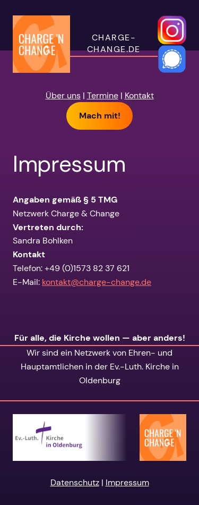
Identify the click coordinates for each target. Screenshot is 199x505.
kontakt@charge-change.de (96, 282)
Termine (102, 95)
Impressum (127, 482)
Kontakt (139, 95)
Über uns (63, 95)
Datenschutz (74, 482)
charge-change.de (114, 43)
